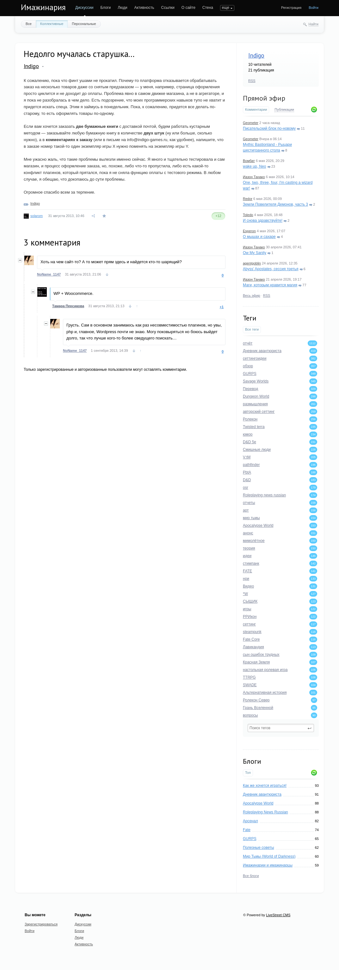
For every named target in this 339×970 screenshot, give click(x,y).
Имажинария (43, 7)
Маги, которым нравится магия (270, 285)
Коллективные (51, 24)
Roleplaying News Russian (265, 812)
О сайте (188, 7)
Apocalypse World (258, 803)
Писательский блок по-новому (269, 128)
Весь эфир (251, 295)
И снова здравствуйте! (262, 220)
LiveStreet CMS (278, 915)
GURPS (249, 838)
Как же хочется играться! (265, 785)
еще (225, 7)
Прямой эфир (264, 98)
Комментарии (256, 109)
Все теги (252, 329)
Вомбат (249, 161)
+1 (221, 307)
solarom (36, 216)
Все (29, 24)
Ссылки (167, 7)
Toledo (248, 215)
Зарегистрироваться (41, 924)
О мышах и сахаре (259, 236)
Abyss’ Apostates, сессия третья (271, 269)
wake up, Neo (254, 166)
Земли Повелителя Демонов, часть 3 (275, 204)
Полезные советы (258, 847)
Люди (122, 7)
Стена (207, 7)
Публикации (284, 109)
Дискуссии (84, 7)
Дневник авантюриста (262, 794)
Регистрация (291, 7)
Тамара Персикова (68, 306)
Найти (313, 24)
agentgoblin (252, 263)
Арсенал (250, 821)
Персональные (84, 24)
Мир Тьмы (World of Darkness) (269, 856)
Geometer (250, 123)
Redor (247, 199)
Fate (246, 830)
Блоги (106, 7)
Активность (144, 7)
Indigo (256, 55)
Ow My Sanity (254, 253)
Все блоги (251, 876)
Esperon (249, 231)
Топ (248, 772)
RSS (252, 81)
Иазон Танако (254, 177)
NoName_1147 (49, 274)
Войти (313, 7)
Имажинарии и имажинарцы (268, 865)
